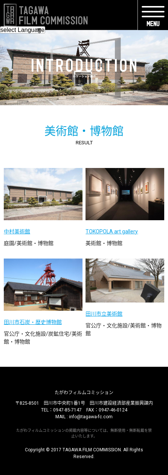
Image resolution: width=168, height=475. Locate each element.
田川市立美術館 (104, 314)
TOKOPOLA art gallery (112, 231)
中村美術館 (17, 231)
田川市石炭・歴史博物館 (33, 322)
